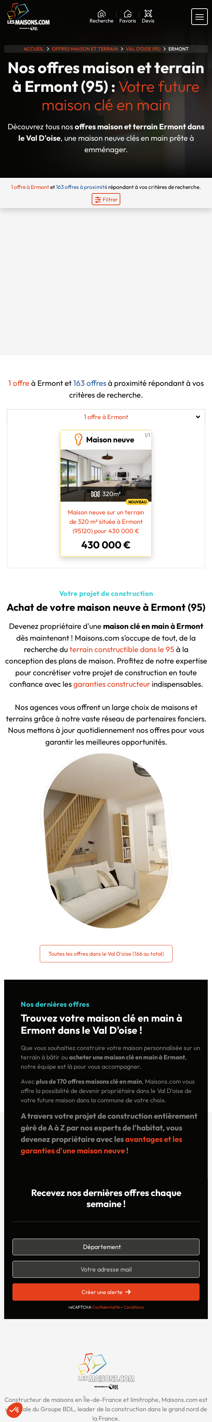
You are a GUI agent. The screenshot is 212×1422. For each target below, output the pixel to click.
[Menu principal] (199, 16)
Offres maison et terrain (85, 49)
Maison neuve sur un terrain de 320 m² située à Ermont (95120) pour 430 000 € (106, 521)
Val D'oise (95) (143, 49)
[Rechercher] (101, 17)
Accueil (34, 49)
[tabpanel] (106, 492)
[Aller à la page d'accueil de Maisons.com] (28, 17)
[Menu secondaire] (106, 199)
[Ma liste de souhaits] (127, 17)
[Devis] (148, 17)
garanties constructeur (111, 684)
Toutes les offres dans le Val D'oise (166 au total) (106, 953)
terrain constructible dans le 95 (122, 649)
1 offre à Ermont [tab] (106, 417)
